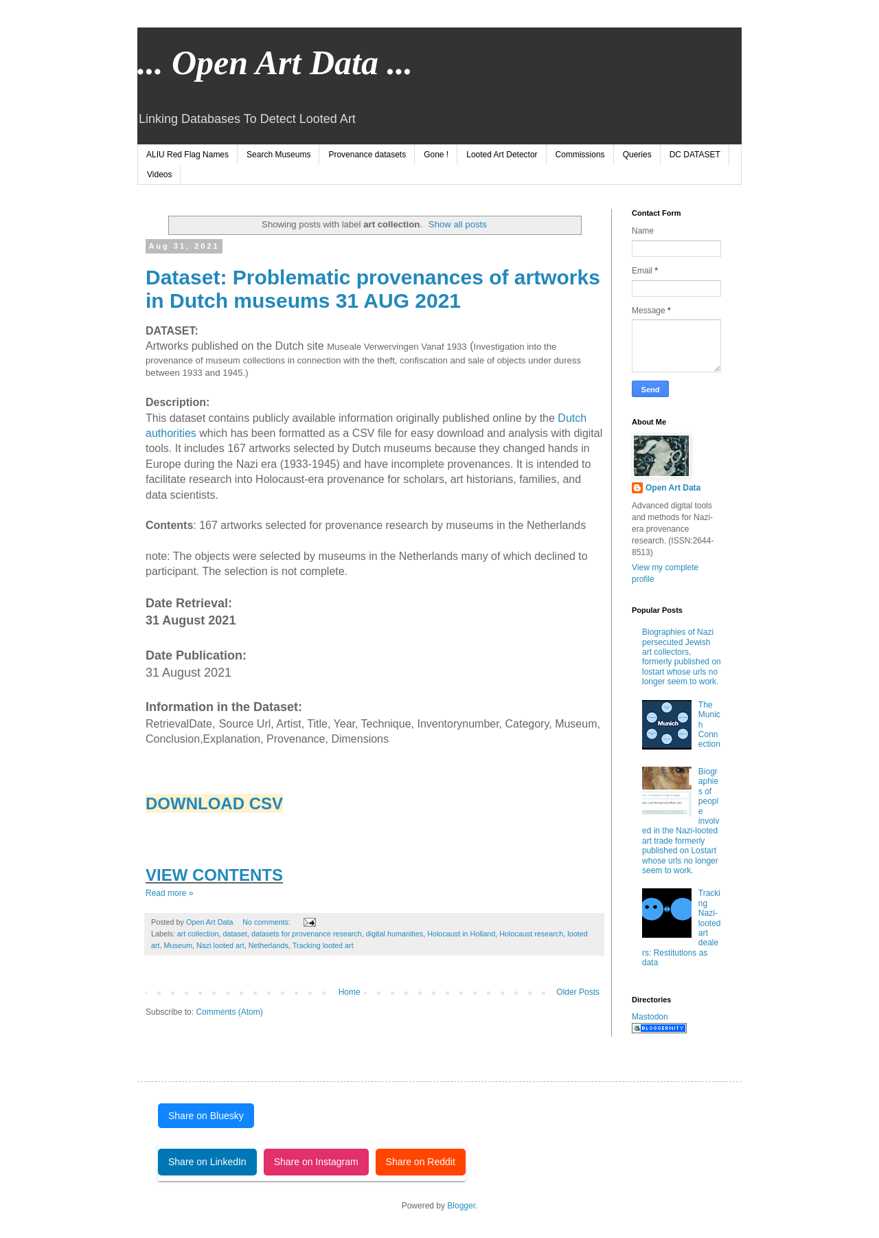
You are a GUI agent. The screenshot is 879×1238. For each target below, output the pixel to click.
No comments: (267, 922)
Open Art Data (673, 488)
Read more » (169, 893)
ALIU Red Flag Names (187, 154)
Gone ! (436, 154)
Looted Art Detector (501, 154)
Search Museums (278, 154)
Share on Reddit (420, 1161)
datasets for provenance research (306, 934)
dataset (234, 934)
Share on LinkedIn (207, 1161)
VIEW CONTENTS (214, 875)
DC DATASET (695, 154)
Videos (159, 174)
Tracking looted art (323, 945)
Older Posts (578, 992)
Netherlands (268, 945)
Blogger (461, 1206)
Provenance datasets (367, 154)
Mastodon (650, 1017)
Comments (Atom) (229, 1012)
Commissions (580, 154)
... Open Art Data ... (275, 62)
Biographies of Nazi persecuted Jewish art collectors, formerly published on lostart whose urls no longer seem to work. (681, 656)
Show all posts (458, 224)
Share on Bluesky (206, 1115)
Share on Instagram (316, 1161)
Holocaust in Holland (461, 934)
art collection (198, 934)
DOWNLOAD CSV (214, 803)
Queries (637, 154)
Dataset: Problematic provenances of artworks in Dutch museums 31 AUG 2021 (373, 289)
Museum (178, 945)
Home (350, 992)
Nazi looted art (220, 945)
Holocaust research (531, 934)
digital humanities (394, 934)
